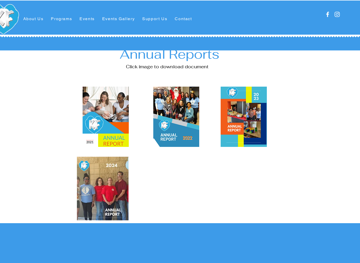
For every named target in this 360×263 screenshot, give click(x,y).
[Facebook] (327, 14)
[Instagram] (337, 14)
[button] (33, 19)
